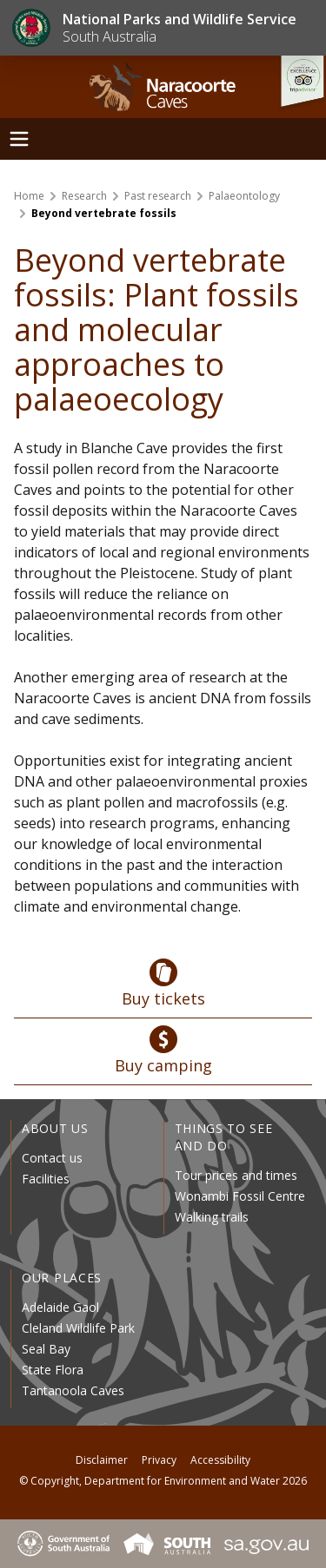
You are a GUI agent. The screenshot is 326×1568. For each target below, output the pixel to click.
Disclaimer (102, 1460)
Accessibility (220, 1460)
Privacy (159, 1460)
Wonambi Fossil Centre (240, 1196)
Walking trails (212, 1217)
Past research (157, 196)
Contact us (52, 1158)
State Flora (52, 1369)
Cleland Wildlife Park (78, 1328)
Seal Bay (46, 1349)
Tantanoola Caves (73, 1390)
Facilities (46, 1178)
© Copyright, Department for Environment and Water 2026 (163, 1480)
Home (29, 196)
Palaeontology (244, 196)
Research (84, 196)
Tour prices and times (236, 1175)
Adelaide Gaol (60, 1307)
